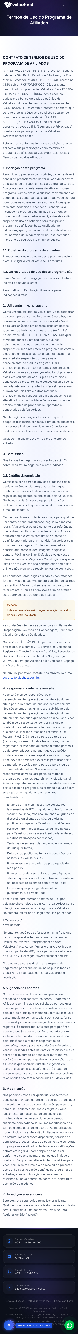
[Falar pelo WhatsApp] (69, 1325)
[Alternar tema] (63, 5)
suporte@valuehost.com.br (21, 677)
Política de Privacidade (39, 1301)
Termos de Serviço (14, 1301)
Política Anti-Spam (63, 1301)
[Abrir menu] (70, 5)
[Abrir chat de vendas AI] (9, 1325)
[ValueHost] (18, 5)
